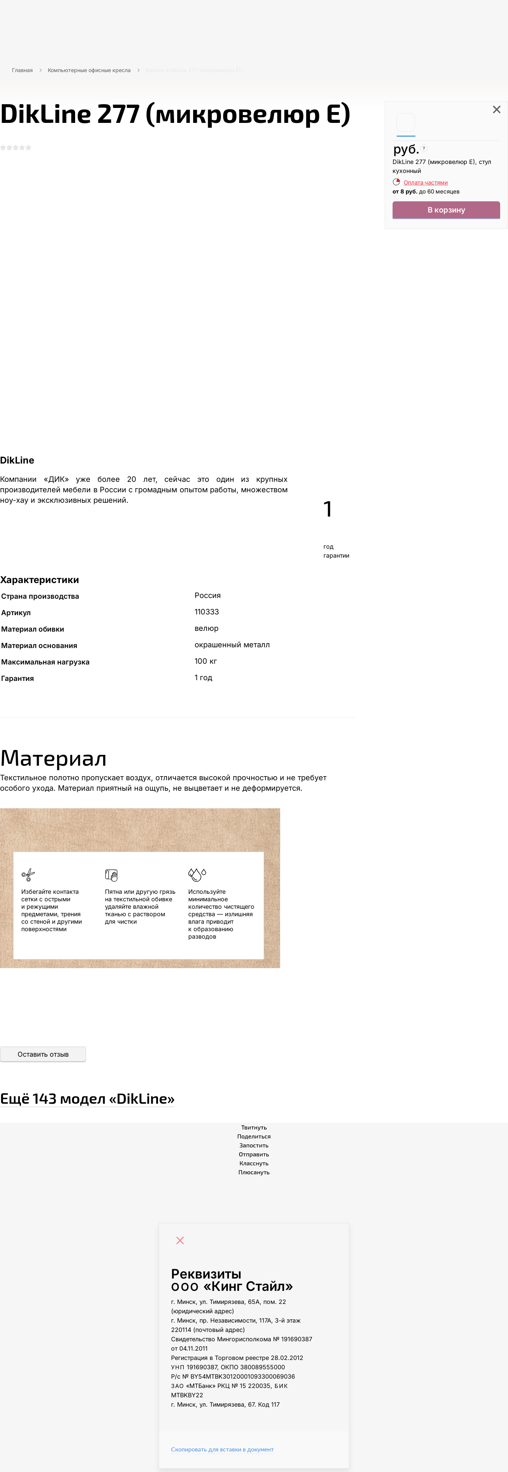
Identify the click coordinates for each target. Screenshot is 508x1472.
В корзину (446, 211)
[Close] (182, 1245)
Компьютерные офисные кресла (89, 70)
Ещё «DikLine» (131, 1098)
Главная (22, 70)
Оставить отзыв (43, 1058)
